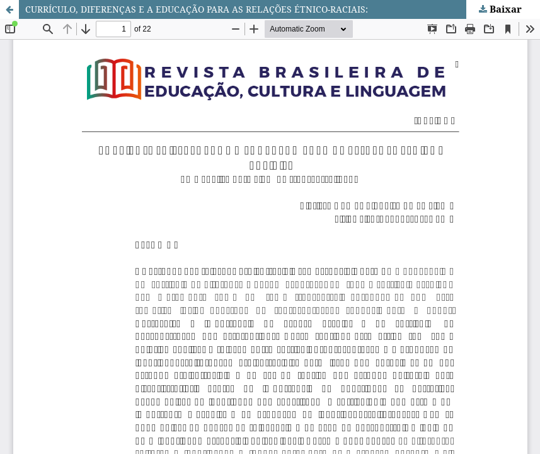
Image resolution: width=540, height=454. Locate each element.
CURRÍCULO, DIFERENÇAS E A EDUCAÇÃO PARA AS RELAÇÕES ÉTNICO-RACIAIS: (196, 9)
